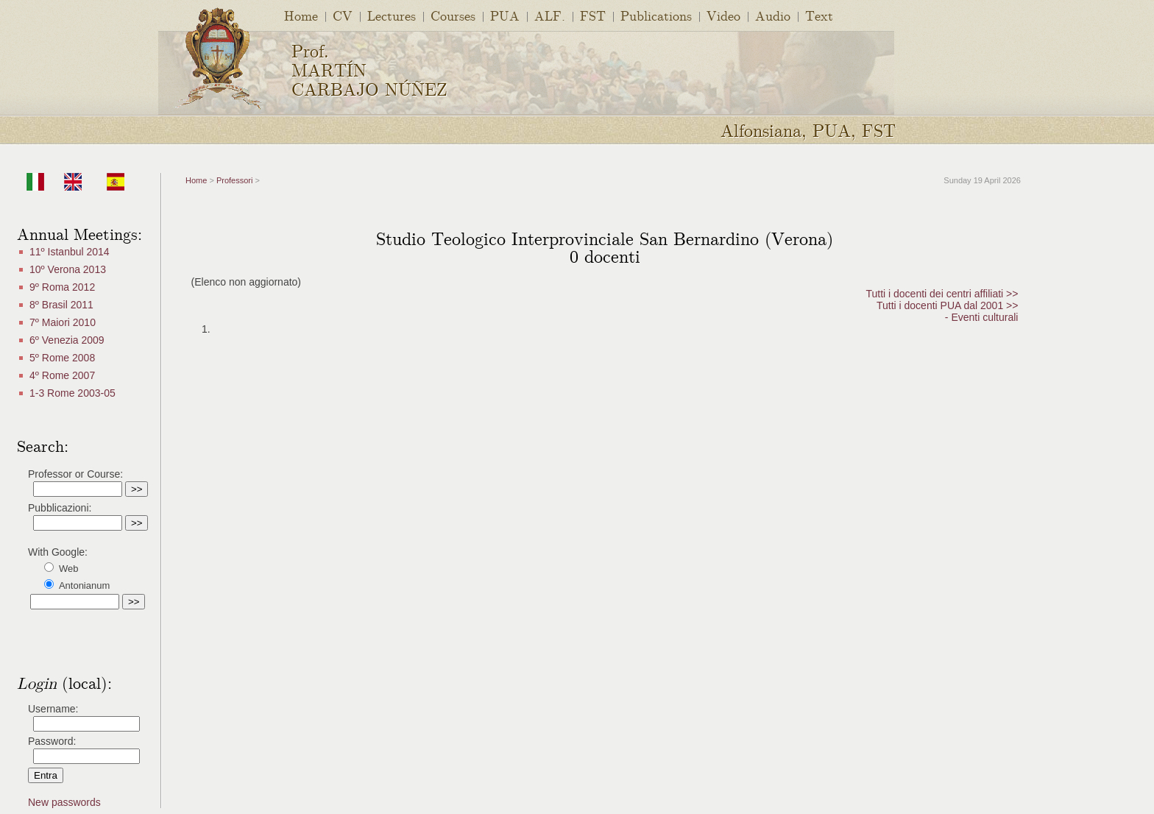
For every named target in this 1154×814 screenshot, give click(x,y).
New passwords (64, 802)
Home (301, 15)
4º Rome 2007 (62, 375)
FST (593, 15)
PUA (505, 15)
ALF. (549, 15)
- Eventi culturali (982, 317)
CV (343, 15)
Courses (453, 15)
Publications (656, 15)
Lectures (391, 15)
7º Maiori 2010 (62, 322)
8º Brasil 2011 (61, 305)
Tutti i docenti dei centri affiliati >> (942, 294)
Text (819, 15)
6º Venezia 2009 (67, 340)
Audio (772, 15)
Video (723, 15)
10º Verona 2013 (67, 269)
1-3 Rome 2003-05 (72, 393)
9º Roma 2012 (62, 287)
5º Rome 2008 (62, 358)
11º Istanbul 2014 (69, 252)
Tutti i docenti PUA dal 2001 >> (948, 305)
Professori (234, 180)
